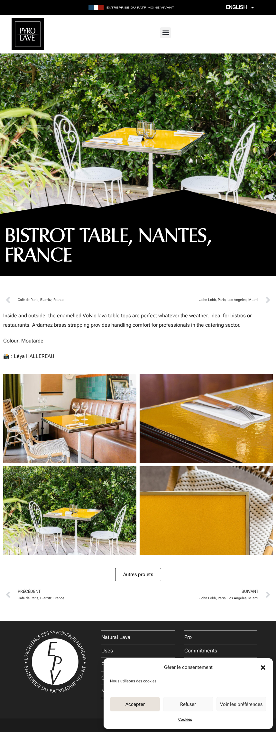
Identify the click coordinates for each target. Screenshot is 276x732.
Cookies (185, 719)
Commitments (200, 651)
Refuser (188, 704)
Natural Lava (115, 637)
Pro (188, 637)
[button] (263, 667)
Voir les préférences (241, 704)
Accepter (135, 704)
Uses (107, 651)
